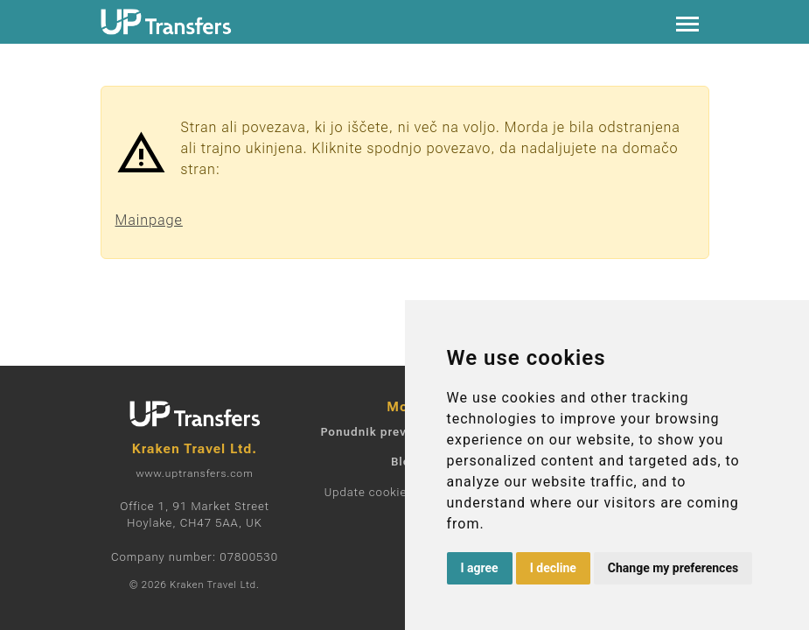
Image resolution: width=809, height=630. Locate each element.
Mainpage (149, 220)
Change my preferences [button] (673, 568)
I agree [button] (480, 568)
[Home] (166, 21)
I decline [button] (553, 568)
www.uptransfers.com (194, 473)
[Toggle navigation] (687, 22)
